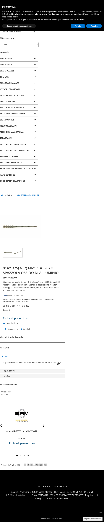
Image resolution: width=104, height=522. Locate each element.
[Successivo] (49, 465)
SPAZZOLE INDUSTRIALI (15, 296)
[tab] (19, 59)
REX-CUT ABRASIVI (8, 126)
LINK (6, 356)
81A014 (21, 438)
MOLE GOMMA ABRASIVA (12, 132)
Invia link (26, 329)
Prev (3, 426)
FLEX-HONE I (6, 58)
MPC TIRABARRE (7, 101)
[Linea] (20, 44)
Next (41, 426)
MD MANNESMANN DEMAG (13, 113)
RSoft (61, 518)
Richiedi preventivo (15, 318)
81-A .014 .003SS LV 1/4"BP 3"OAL (21, 431)
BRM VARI (4, 77)
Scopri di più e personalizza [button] (18, 26)
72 (41, 465)
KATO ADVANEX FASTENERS (13, 144)
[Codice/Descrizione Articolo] (14, 31)
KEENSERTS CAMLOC (9, 156)
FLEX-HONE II (6, 64)
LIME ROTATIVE (7, 119)
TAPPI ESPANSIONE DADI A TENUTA (16, 168)
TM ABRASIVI (6, 138)
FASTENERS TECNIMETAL (11, 162)
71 (37, 465)
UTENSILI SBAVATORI (10, 89)
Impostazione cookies (92, 519)
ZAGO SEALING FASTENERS (12, 181)
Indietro (6, 195)
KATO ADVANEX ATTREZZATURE (14, 150)
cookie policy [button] (12, 17)
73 (45, 465)
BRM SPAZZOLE (7, 70)
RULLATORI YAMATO (9, 83)
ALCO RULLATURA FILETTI (12, 107)
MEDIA (7, 376)
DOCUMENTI (9, 371)
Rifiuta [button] (78, 26)
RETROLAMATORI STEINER (12, 95)
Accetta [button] (94, 26)
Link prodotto (12, 329)
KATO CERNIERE (7, 175)
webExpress (52, 518)
